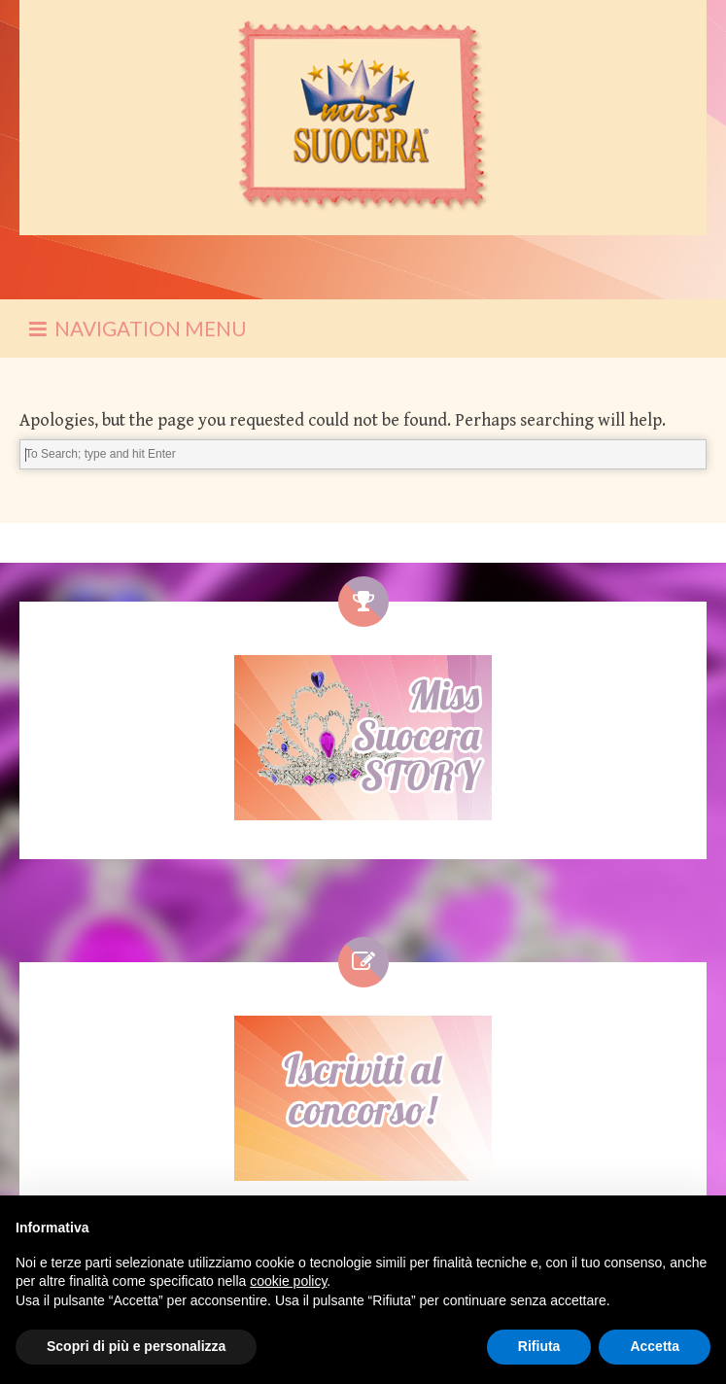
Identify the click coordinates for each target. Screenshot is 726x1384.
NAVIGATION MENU (138, 328)
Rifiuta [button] (539, 1346)
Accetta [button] (654, 1346)
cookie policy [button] (288, 1281)
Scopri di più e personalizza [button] (136, 1346)
